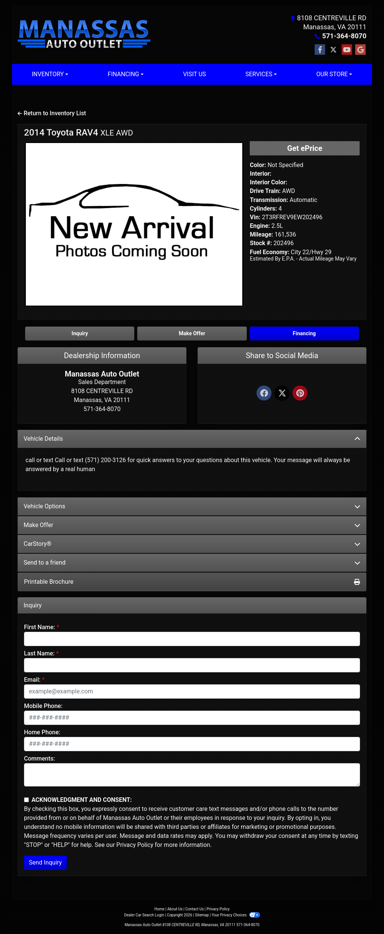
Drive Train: (265, 190)
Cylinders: (263, 208)
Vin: (255, 217)
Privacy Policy (134, 844)
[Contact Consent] (26, 799)
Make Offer (192, 525)
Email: (32, 679)
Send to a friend (192, 562)
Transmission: (269, 199)
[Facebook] (264, 394)
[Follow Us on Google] (360, 50)
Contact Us (194, 909)
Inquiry (80, 333)
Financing (304, 333)
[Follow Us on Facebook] (320, 50)
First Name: (39, 627)
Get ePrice (304, 148)
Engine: (260, 225)
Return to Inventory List (52, 113)
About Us (175, 909)
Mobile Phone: (43, 706)
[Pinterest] (300, 394)
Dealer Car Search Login (144, 915)
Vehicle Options (192, 506)
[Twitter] (282, 394)
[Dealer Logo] (84, 35)
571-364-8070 (344, 36)
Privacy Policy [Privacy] (218, 909)
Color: (258, 165)
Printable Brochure (192, 581)
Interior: (260, 173)
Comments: (39, 758)
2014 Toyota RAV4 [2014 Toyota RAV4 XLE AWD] (78, 132)
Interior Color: (268, 182)
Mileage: (261, 234)
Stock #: (261, 243)
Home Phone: (42, 732)
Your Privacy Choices (236, 915)
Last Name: (39, 653)
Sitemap (202, 915)
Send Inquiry (45, 862)
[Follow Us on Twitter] (333, 50)
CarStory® (192, 543)
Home (159, 909)
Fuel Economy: (269, 252)
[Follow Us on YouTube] (347, 50)
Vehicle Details (192, 438)
